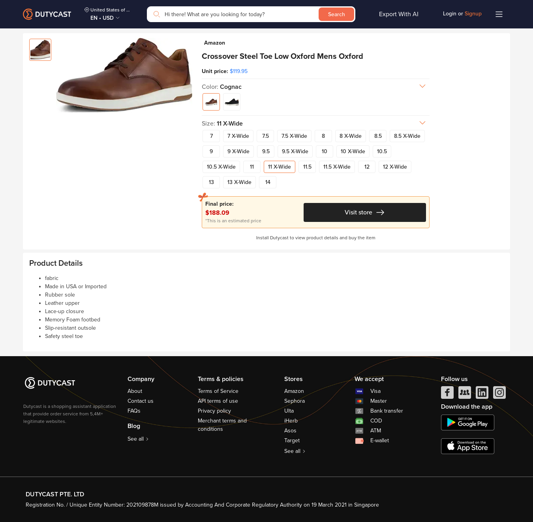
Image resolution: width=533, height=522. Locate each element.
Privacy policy (214, 410)
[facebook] (447, 394)
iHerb (291, 420)
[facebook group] (464, 394)
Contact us (141, 401)
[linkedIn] (482, 394)
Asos (290, 430)
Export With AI (399, 14)
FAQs (134, 410)
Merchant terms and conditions (222, 424)
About (135, 391)
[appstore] (467, 446)
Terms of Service (218, 391)
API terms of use (218, 401)
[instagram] (499, 394)
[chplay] (467, 422)
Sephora (294, 401)
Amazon (294, 391)
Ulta (289, 410)
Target (292, 440)
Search (336, 14)
